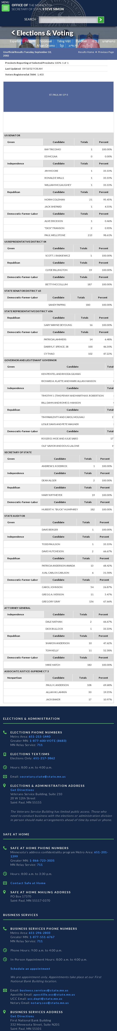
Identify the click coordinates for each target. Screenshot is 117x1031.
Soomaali (46, 41)
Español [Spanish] (15, 41)
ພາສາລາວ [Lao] (108, 41)
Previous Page (106, 52)
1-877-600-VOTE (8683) (48, 740)
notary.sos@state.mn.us (49, 1003)
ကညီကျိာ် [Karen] (87, 45)
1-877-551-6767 (42, 937)
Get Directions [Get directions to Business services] (22, 1016)
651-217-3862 (44, 758)
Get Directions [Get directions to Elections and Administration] (22, 790)
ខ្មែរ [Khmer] (62, 45)
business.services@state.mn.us (43, 990)
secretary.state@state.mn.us (42, 776)
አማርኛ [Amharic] (73, 45)
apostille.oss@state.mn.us (53, 994)
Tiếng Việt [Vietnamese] (64, 41)
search (30, 19)
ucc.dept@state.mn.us (44, 998)
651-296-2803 (39, 933)
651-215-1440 (39, 736)
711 (40, 745)
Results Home (86, 52)
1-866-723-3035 (42, 860)
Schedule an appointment (30, 968)
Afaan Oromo (46, 45)
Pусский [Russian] (81, 41)
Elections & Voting (41, 33)
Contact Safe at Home (28, 883)
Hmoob (30, 41)
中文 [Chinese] (95, 41)
